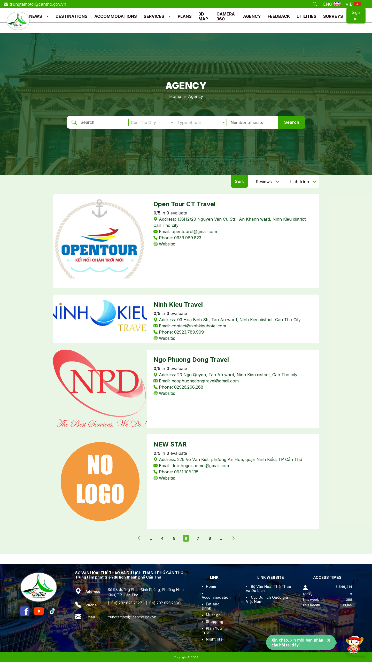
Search (291, 122)
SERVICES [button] (154, 16)
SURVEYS (333, 16)
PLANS (185, 16)
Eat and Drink (211, 606)
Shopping (214, 621)
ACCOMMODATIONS (115, 16)
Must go (213, 615)
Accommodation (216, 597)
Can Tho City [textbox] (143, 122)
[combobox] (152, 122)
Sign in (356, 15)
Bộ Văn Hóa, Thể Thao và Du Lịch (268, 588)
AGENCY (252, 16)
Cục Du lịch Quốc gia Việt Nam (267, 599)
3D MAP (203, 16)
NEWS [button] (35, 16)
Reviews (264, 181)
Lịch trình (299, 181)
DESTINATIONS (72, 16)
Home (175, 96)
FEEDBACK (279, 16)
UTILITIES (306, 16)
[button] (47, 16)
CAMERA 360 (225, 16)
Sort (239, 181)
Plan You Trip (212, 630)
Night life (214, 639)
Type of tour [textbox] (189, 122)
